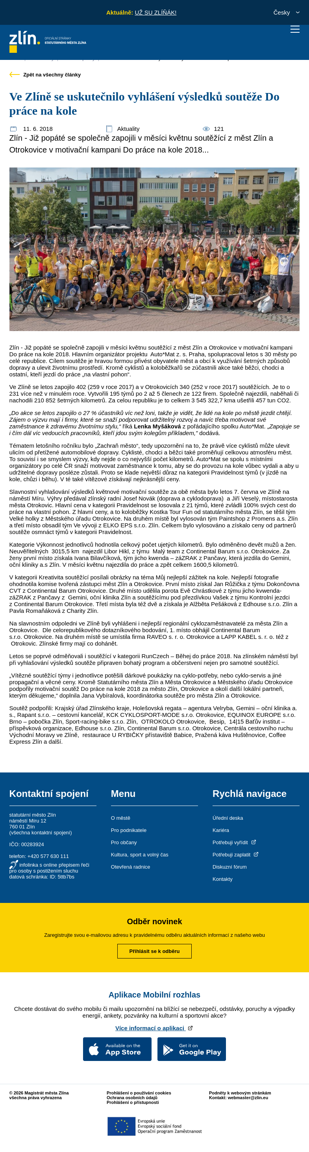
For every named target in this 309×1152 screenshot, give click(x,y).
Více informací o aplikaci (154, 1028)
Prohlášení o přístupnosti (133, 1102)
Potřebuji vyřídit (235, 842)
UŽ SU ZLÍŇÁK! (155, 12)
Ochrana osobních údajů (132, 1097)
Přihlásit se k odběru (155, 951)
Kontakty (223, 879)
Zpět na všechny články (45, 75)
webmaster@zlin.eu (248, 1097)
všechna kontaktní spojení (40, 833)
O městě (120, 818)
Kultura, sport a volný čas (139, 855)
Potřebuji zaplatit (236, 855)
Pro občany (124, 842)
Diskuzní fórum (230, 867)
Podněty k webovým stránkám (240, 1093)
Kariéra (221, 830)
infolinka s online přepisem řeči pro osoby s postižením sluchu (49, 868)
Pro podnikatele (128, 830)
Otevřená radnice (130, 867)
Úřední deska (228, 818)
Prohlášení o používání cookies (139, 1093)
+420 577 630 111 (48, 856)
